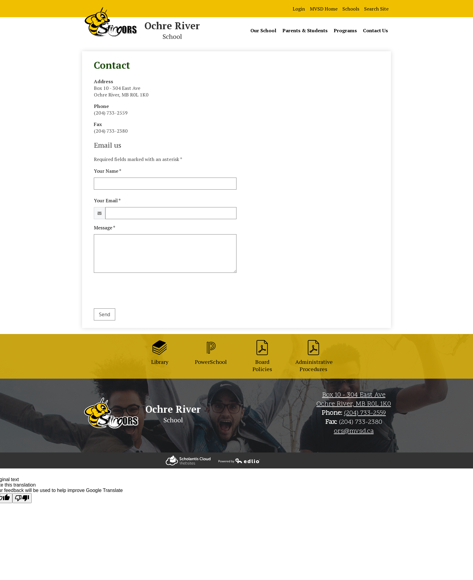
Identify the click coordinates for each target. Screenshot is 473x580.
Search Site (376, 8)
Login (299, 8)
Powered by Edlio (188, 460)
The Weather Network (367, 460)
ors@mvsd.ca (354, 431)
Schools (350, 8)
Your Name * (107, 171)
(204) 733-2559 (365, 413)
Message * (104, 227)
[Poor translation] (22, 498)
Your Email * (107, 200)
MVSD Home (324, 8)
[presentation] (140, 292)
